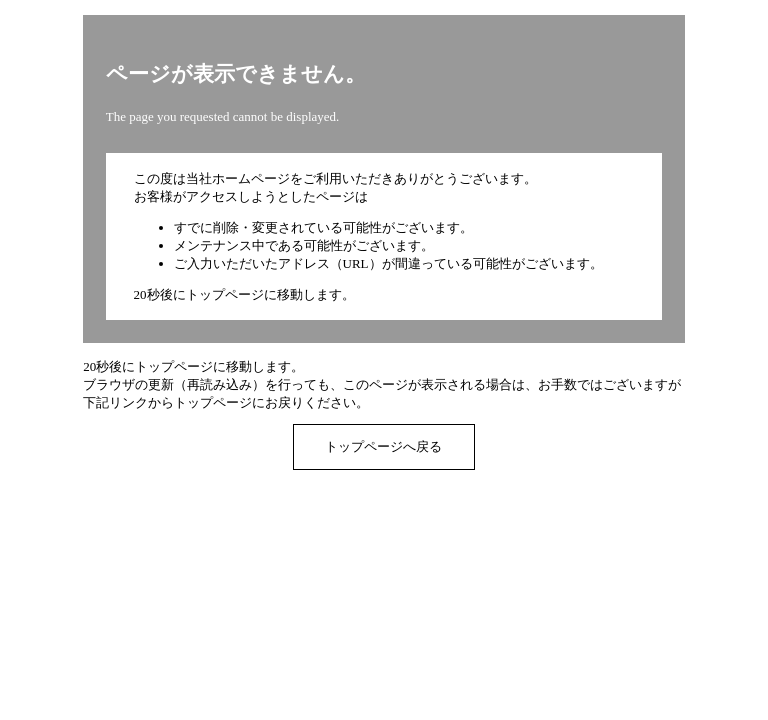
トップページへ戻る (383, 446)
